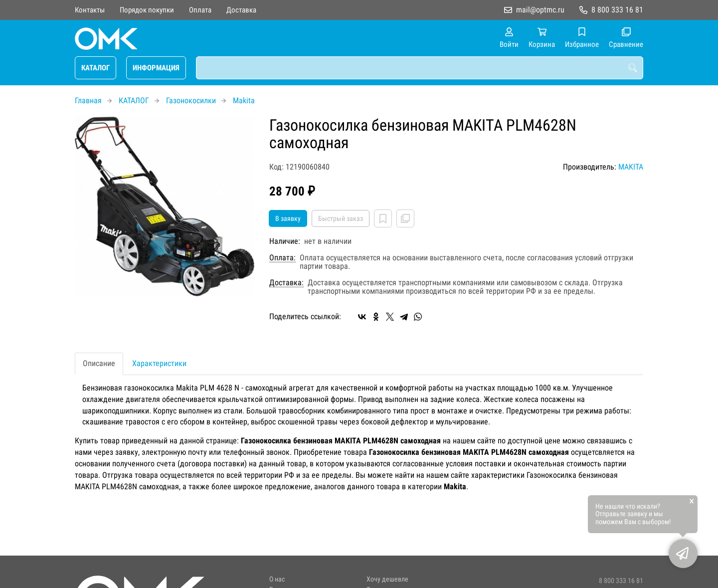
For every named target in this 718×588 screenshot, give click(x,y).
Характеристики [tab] (159, 363)
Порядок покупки (147, 9)
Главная (88, 100)
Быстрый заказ (340, 218)
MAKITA (630, 167)
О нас (277, 579)
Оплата (200, 9)
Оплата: (282, 257)
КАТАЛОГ (95, 67)
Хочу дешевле (387, 579)
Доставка (241, 9)
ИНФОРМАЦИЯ (156, 67)
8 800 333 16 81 (617, 9)
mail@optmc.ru (540, 9)
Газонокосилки (191, 100)
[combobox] (419, 67)
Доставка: (286, 282)
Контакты (90, 9)
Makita (244, 100)
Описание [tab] (99, 363)
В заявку (288, 218)
